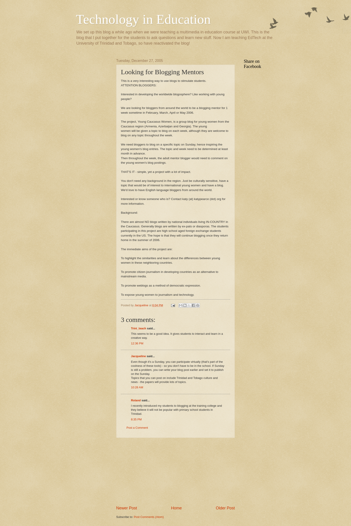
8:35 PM (136, 419)
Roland (136, 400)
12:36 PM (137, 343)
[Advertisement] (175, 471)
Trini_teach (138, 328)
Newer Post (126, 508)
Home (176, 508)
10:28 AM (137, 387)
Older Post (225, 508)
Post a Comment (137, 427)
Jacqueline (138, 356)
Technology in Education (143, 19)
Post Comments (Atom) (149, 517)
